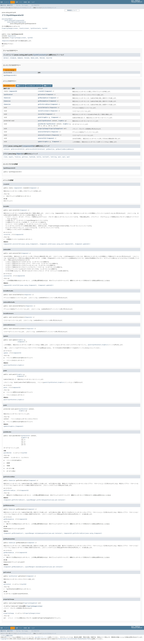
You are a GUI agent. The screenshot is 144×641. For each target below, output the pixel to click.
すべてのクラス (35, 5)
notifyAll (46, 157)
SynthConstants (35, 28)
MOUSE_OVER (34, 58)
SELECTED (49, 58)
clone (5, 157)
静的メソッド (21, 85)
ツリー (20, 2)
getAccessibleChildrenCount (35, 149)
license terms (62, 639)
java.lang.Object (7, 19)
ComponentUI (13, 91)
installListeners (44, 111)
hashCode (32, 157)
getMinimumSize (43, 101)
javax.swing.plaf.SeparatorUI (16, 22)
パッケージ (6, 2)
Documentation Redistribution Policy (79, 639)
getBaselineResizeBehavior (65, 149)
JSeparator (53, 107)
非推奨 (25, 2)
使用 (17, 2)
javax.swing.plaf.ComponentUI (14, 20)
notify (39, 157)
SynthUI (44, 28)
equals (11, 157)
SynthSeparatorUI (9, 75)
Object (19, 154)
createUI (41, 91)
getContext (41, 94)
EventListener (24, 28)
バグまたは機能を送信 (7, 635)
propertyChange (43, 128)
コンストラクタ (22, 7)
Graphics (45, 117)
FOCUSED (26, 58)
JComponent (48, 91)
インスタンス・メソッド (34, 85)
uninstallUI (42, 138)
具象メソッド (47, 85)
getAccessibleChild (17, 149)
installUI (41, 114)
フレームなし (25, 5)
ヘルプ (33, 2)
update (40, 141)
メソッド (29, 7)
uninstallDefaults (44, 131)
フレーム (18, 5)
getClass (25, 157)
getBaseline (50, 149)
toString (53, 157)
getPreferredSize (44, 104)
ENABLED (20, 58)
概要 (2, 2)
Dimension (7, 98)
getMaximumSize (43, 98)
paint (40, 117)
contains (6, 149)
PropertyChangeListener (10, 28)
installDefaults (43, 107)
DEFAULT (6, 58)
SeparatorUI (12, 36)
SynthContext (8, 94)
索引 (29, 2)
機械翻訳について (72, 10)
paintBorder (42, 124)
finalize (17, 157)
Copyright (4, 639)
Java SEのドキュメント (41, 637)
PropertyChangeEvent (56, 128)
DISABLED (13, 58)
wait (59, 157)
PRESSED (42, 58)
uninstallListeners (44, 135)
